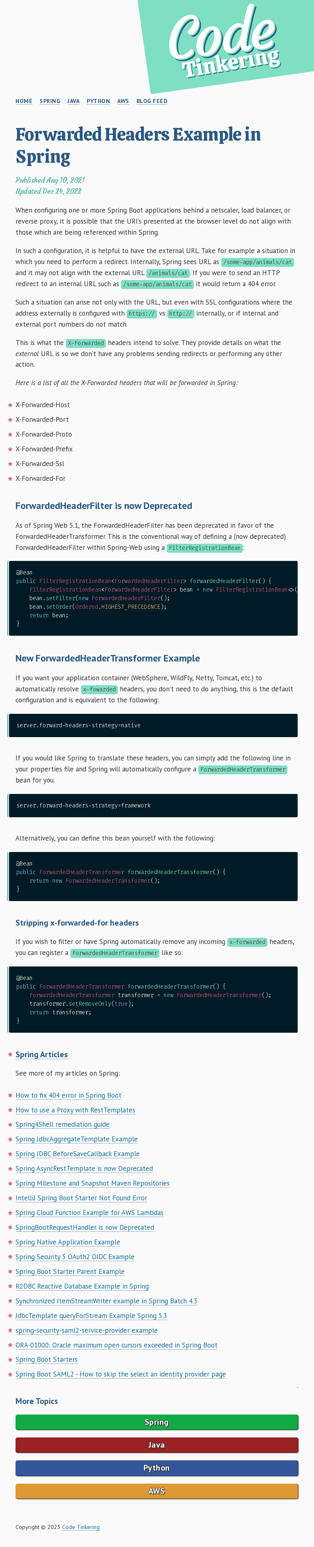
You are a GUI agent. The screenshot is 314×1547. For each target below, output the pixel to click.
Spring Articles (42, 1054)
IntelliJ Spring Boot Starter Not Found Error (81, 1197)
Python (157, 1467)
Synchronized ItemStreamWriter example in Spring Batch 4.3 (106, 1300)
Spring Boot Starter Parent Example (70, 1271)
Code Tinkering (81, 1527)
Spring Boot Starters (47, 1359)
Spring (157, 1422)
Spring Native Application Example (68, 1242)
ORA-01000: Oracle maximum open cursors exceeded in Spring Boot (117, 1345)
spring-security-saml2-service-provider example (87, 1330)
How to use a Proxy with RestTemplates (75, 1109)
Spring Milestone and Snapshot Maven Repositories (93, 1183)
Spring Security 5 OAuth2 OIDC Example (75, 1256)
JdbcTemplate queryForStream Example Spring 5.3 (91, 1315)
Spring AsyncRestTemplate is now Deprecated (84, 1168)
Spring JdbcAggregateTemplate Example (77, 1138)
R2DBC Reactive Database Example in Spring (82, 1286)
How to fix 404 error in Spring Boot (68, 1095)
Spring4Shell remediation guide (63, 1124)
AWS (156, 1491)
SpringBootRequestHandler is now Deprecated (85, 1227)
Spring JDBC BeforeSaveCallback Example (78, 1153)
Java (156, 1444)
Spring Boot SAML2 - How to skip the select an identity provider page (121, 1374)
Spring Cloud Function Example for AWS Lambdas (90, 1212)
